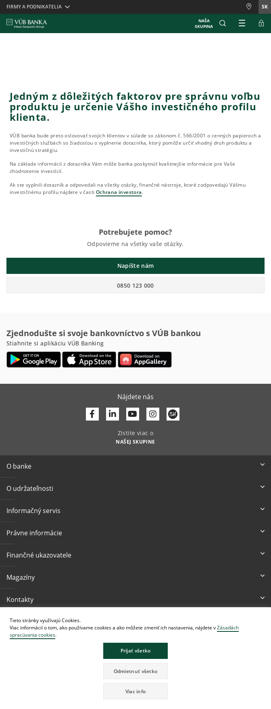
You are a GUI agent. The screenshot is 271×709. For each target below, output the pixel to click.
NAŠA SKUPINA (204, 23)
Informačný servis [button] (33, 510)
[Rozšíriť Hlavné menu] (242, 23)
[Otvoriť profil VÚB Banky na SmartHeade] (173, 414)
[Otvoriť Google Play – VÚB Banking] (33, 359)
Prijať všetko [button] (136, 650)
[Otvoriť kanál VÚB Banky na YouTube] (132, 414)
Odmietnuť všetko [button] (136, 671)
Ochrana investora (119, 192)
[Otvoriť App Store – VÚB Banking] (89, 359)
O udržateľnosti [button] (29, 488)
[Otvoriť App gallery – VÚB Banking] (145, 359)
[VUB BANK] (26, 23)
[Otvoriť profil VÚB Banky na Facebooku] (92, 414)
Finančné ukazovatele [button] (38, 555)
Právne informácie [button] (34, 532)
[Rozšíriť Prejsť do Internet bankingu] (261, 23)
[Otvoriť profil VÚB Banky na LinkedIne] (112, 414)
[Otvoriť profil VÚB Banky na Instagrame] (152, 414)
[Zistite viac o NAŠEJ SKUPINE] (135, 441)
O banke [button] (18, 466)
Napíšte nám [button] (135, 265)
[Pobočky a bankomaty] (252, 6)
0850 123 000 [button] (135, 285)
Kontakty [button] (19, 599)
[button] (222, 23)
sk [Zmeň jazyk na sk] (265, 6)
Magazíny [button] (20, 577)
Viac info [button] (135, 691)
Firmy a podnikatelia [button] (34, 6)
